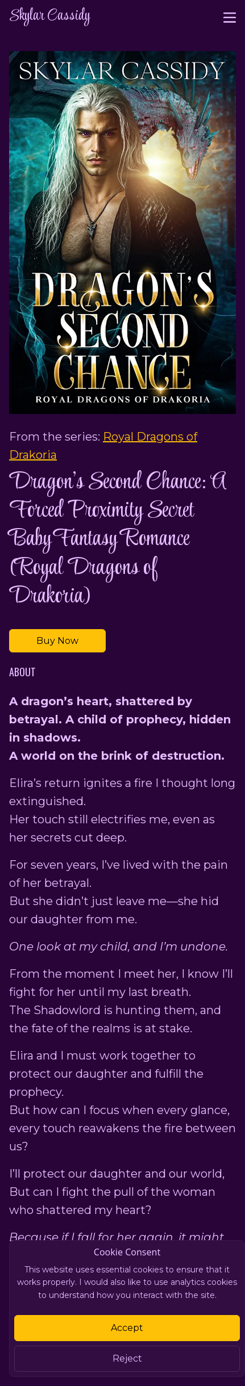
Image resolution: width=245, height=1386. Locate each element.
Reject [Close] (127, 1358)
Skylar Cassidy (49, 16)
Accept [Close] (127, 1327)
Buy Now (57, 640)
